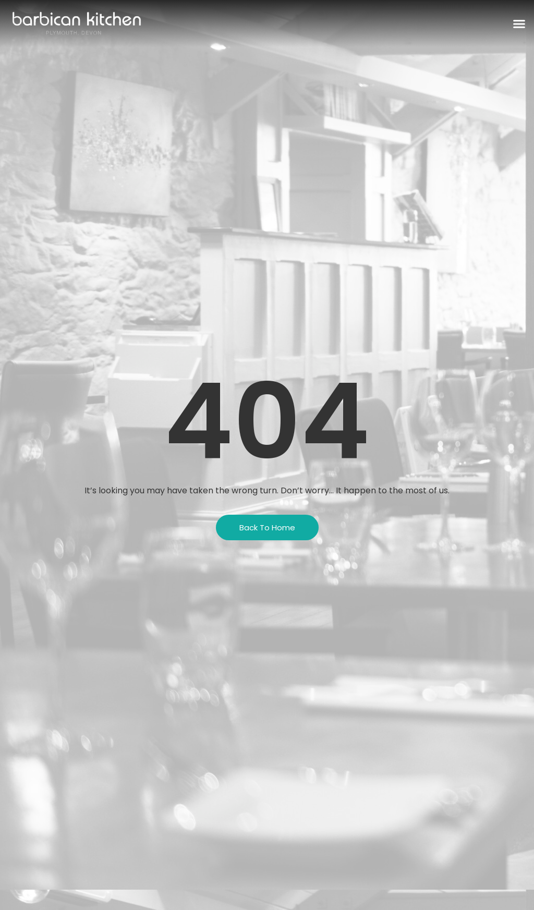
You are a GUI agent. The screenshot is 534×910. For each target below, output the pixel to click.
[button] (519, 23)
